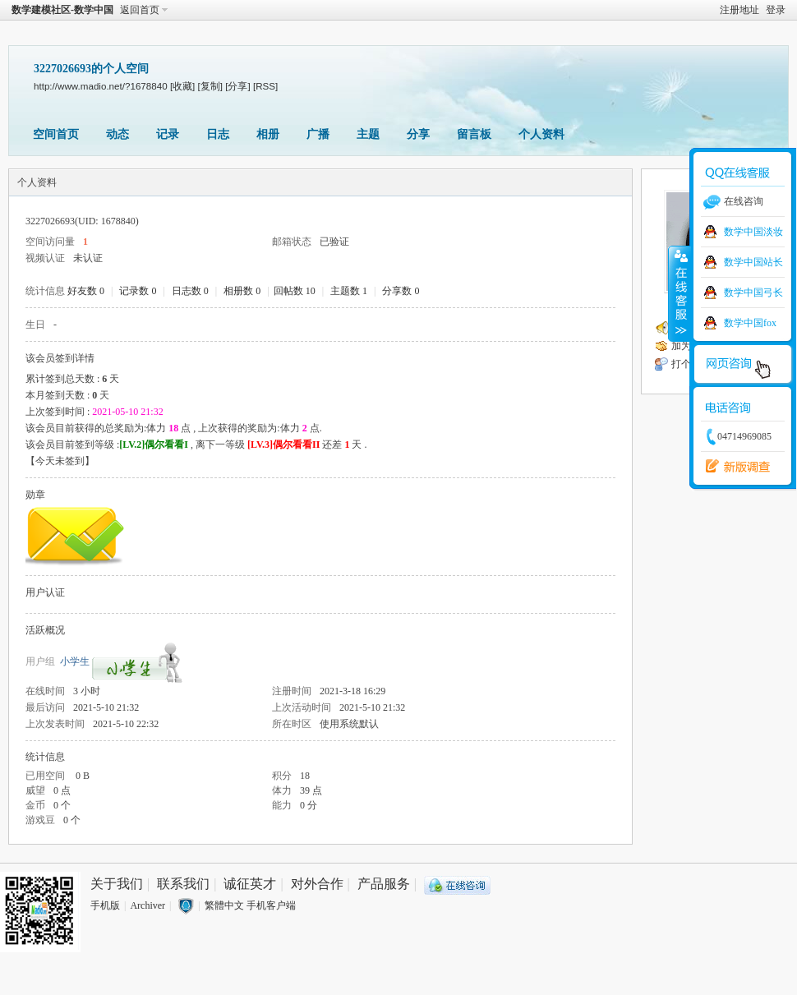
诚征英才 (249, 884)
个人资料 (541, 134)
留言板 (474, 134)
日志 (217, 134)
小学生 (75, 661)
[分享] (237, 86)
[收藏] (182, 86)
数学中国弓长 (753, 292)
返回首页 (139, 10)
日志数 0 (190, 291)
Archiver (147, 905)
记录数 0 (137, 291)
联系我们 (183, 884)
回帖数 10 (295, 291)
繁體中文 (224, 905)
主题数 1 (348, 291)
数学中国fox (750, 323)
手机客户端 (271, 905)
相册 (267, 134)
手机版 (105, 905)
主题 (368, 134)
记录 (167, 134)
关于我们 (116, 884)
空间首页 (56, 134)
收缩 (679, 293)
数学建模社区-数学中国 (62, 10)
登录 (775, 10)
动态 (117, 134)
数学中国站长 (753, 262)
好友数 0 (85, 291)
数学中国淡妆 (753, 231)
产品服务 (383, 884)
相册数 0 (241, 291)
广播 (317, 134)
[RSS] (265, 86)
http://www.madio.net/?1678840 (101, 86)
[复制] (210, 86)
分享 (418, 134)
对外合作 (317, 884)
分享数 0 (400, 291)
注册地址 (739, 10)
